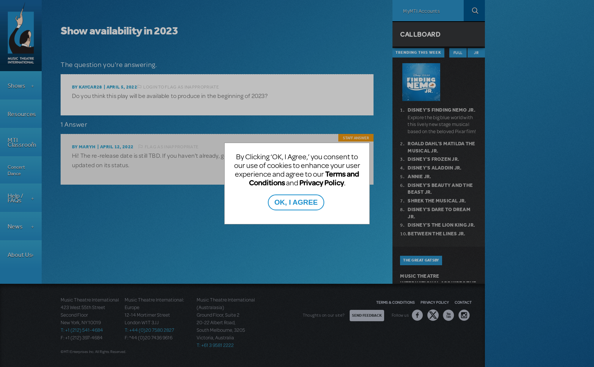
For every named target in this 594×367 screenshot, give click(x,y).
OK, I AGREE (295, 202)
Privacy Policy (321, 182)
